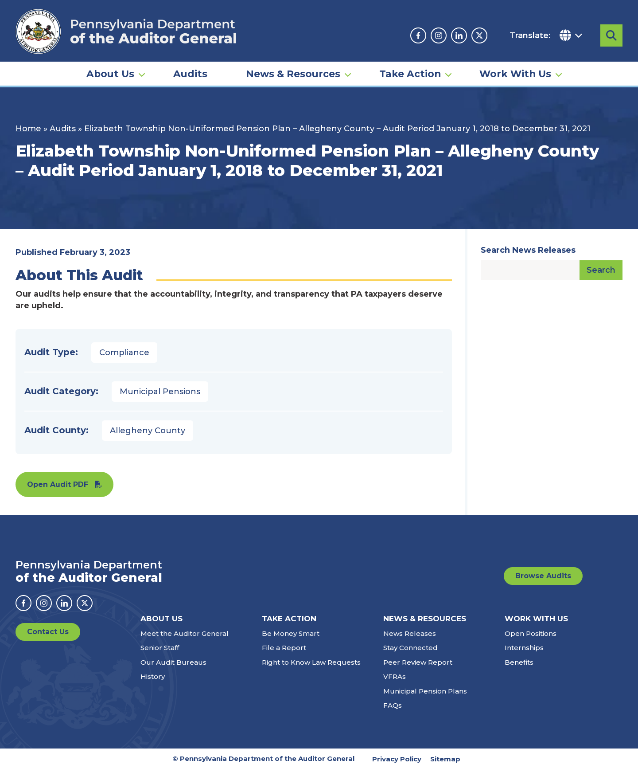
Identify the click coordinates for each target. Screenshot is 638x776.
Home (28, 135)
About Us (110, 73)
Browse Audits (543, 582)
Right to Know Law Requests (311, 669)
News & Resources (293, 73)
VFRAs (394, 683)
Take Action (410, 73)
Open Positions (530, 640)
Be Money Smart (290, 640)
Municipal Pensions (160, 398)
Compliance (124, 359)
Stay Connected (410, 654)
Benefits (519, 669)
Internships (524, 654)
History (152, 683)
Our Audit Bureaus (173, 669)
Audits (190, 73)
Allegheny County (147, 437)
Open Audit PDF (57, 491)
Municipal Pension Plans (425, 698)
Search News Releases (528, 257)
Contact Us (48, 638)
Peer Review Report (417, 669)
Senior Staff (159, 654)
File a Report (284, 654)
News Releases (409, 640)
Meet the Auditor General (184, 640)
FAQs (392, 712)
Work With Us (515, 73)
